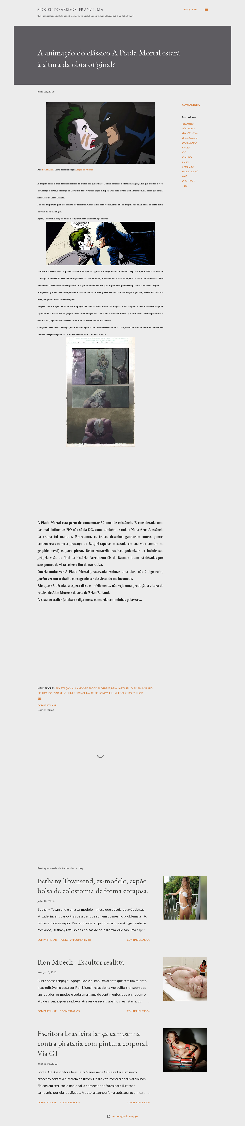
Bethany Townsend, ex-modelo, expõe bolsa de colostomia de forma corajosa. (93, 886)
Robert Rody (188, 181)
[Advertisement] (94, 824)
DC (184, 152)
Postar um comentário (75, 939)
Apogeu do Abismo (84, 169)
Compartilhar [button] (191, 104)
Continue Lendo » (138, 939)
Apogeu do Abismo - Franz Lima (70, 9)
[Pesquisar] (190, 10)
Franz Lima (47, 169)
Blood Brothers (190, 133)
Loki (184, 176)
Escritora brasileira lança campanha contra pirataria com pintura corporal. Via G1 (93, 1043)
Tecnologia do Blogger (122, 1116)
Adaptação (187, 123)
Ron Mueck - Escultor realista (80, 962)
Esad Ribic (187, 157)
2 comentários (70, 1102)
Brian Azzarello (190, 138)
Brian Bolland (189, 142)
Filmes (185, 161)
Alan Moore (188, 128)
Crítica (185, 147)
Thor (184, 185)
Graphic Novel (189, 171)
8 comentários (70, 1011)
